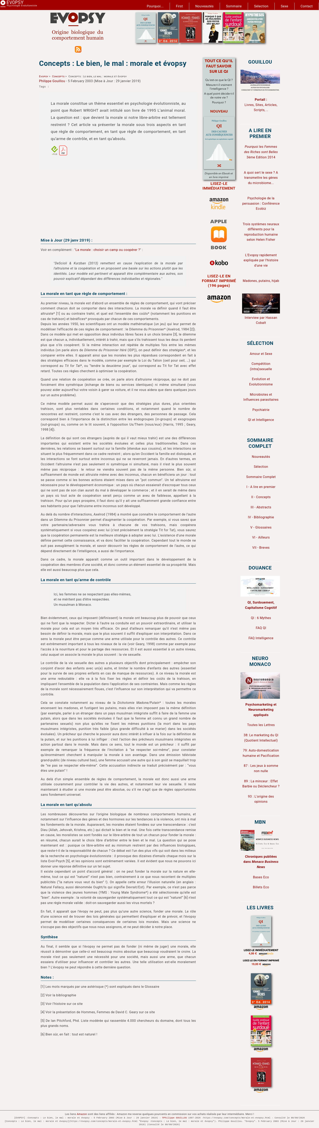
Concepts (58, 76)
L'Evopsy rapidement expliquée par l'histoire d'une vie (261, 260)
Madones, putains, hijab (261, 281)
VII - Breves (261, 548)
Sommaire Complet (261, 477)
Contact (307, 6)
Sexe (284, 6)
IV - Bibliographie (261, 517)
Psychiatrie (261, 410)
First (179, 6)
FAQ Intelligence (260, 638)
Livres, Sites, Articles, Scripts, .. (261, 105)
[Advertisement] (118, 201)
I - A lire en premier (260, 487)
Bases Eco (261, 877)
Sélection (261, 6)
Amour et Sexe (261, 354)
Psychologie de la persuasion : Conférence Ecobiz (261, 203)
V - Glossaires (261, 527)
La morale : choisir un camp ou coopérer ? (107, 250)
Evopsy (43, 76)
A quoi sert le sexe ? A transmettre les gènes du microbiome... (261, 178)
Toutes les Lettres (261, 725)
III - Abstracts (261, 507)
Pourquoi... (155, 6)
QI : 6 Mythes (261, 618)
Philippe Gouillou (52, 81)
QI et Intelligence (261, 420)
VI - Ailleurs (261, 537)
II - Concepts (261, 497)
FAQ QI (261, 628)
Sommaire (234, 6)
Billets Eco (261, 887)
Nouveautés (204, 6)
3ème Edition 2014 (261, 152)
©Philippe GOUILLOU (174, 1117)
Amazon (82, 1114)
